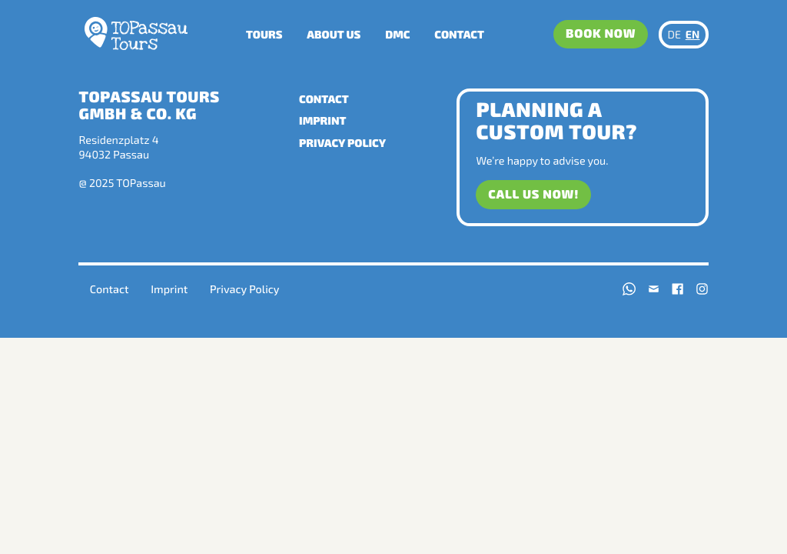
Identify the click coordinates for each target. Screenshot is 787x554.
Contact (459, 34)
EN (693, 34)
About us (333, 34)
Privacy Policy (342, 142)
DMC (397, 34)
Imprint (322, 120)
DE (675, 34)
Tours (264, 34)
